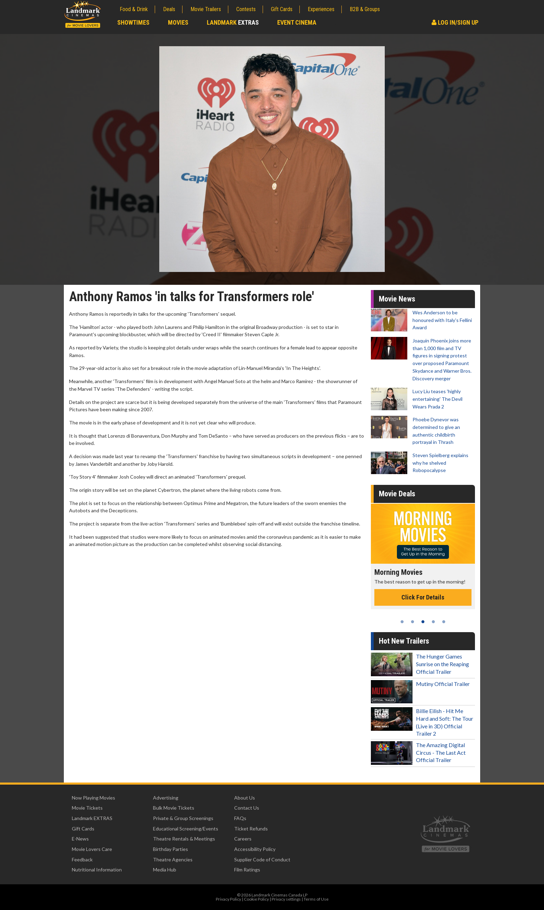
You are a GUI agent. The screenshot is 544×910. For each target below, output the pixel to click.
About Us (244, 798)
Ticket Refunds (251, 829)
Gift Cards (281, 9)
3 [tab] (422, 621)
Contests (246, 9)
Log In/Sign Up (455, 22)
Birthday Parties (170, 849)
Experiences (321, 9)
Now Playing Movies (93, 798)
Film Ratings (247, 869)
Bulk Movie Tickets (173, 808)
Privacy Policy (228, 899)
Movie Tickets (87, 808)
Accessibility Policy (254, 849)
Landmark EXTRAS (92, 818)
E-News (80, 839)
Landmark (233, 22)
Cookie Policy (256, 899)
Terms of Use (316, 899)
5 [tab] (443, 621)
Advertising (165, 798)
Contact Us (246, 808)
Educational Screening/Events (185, 829)
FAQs (240, 818)
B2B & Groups (365, 9)
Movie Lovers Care (92, 849)
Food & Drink (134, 9)
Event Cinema (296, 22)
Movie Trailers (205, 9)
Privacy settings (286, 899)
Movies (178, 22)
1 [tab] (402, 621)
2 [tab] (412, 621)
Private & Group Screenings (183, 818)
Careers (243, 839)
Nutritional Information (97, 869)
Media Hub (164, 869)
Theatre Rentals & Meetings (184, 839)
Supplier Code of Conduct (262, 859)
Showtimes (133, 22)
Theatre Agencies (173, 859)
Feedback (82, 859)
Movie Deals (397, 493)
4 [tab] (433, 621)
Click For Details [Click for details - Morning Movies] (422, 597)
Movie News (397, 299)
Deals (169, 9)
